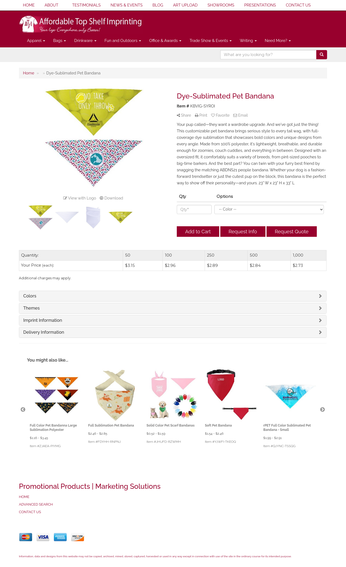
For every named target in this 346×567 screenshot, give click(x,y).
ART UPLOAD (185, 5)
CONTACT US (298, 5)
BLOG (157, 5)
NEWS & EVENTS (126, 5)
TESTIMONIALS (86, 5)
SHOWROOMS (221, 5)
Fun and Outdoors (123, 40)
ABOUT (51, 5)
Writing (248, 40)
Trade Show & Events (210, 40)
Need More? (278, 40)
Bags (59, 40)
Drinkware (85, 40)
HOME (29, 5)
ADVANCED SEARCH (36, 504)
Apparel (36, 40)
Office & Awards (165, 40)
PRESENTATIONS (260, 5)
